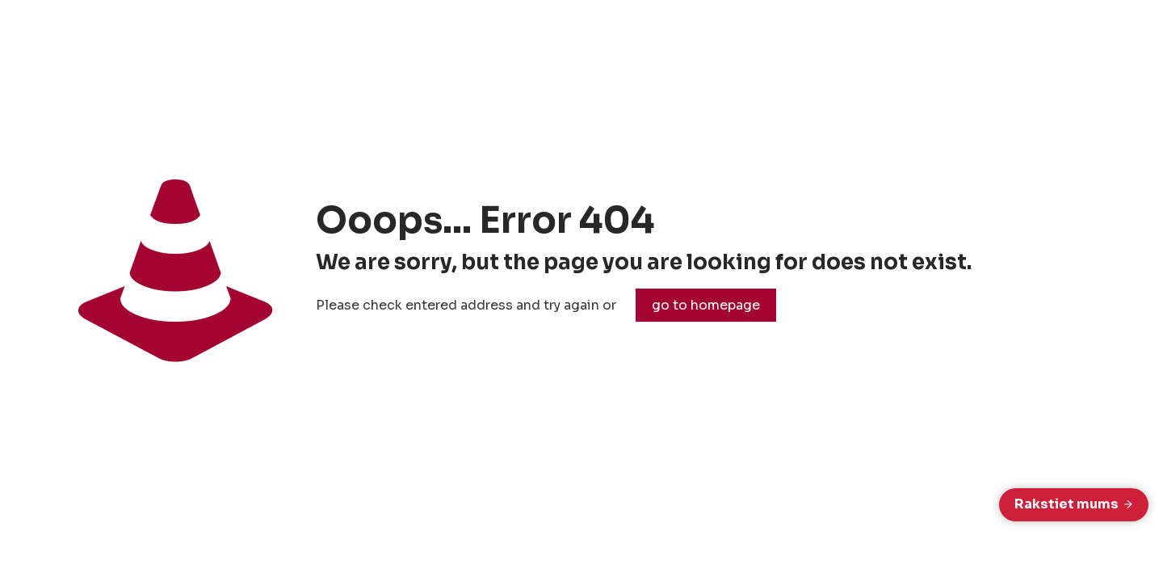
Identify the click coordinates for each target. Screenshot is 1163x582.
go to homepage (706, 305)
